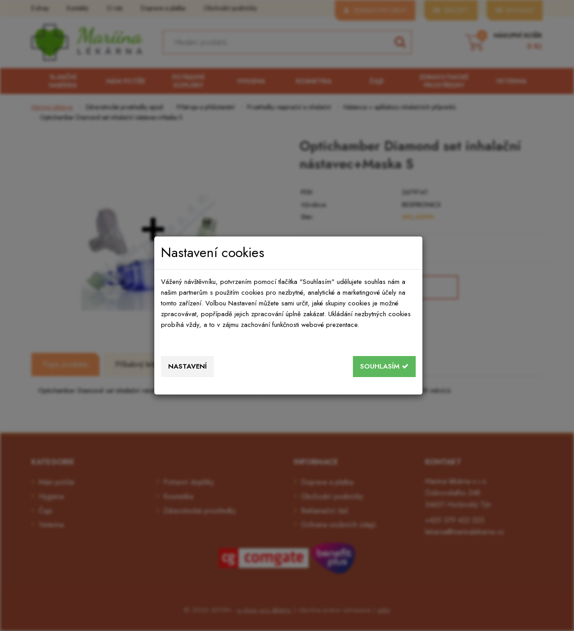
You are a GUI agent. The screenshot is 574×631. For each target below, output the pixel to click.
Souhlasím (384, 366)
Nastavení (187, 366)
